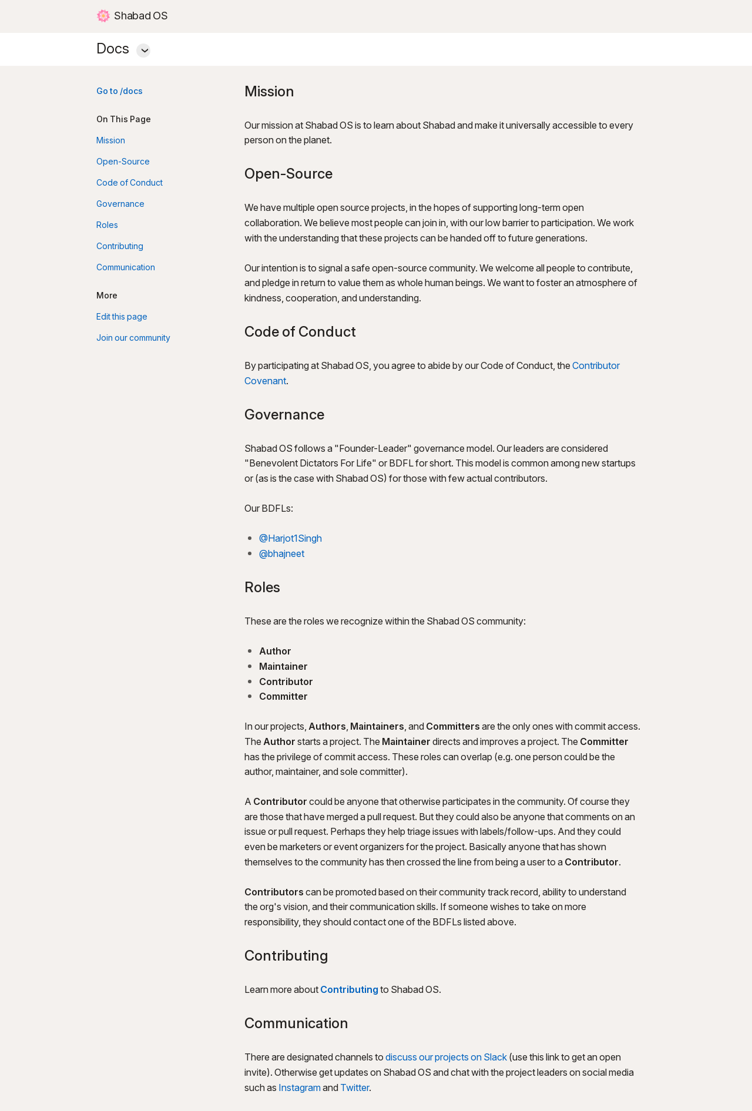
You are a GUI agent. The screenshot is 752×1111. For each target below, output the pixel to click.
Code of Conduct (129, 183)
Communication (125, 267)
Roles (107, 225)
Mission (110, 140)
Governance (120, 204)
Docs (376, 47)
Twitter (354, 1088)
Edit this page (121, 317)
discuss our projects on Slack (446, 1058)
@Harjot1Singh (290, 539)
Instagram (299, 1088)
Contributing (119, 246)
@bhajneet (281, 554)
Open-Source (123, 162)
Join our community (133, 338)
